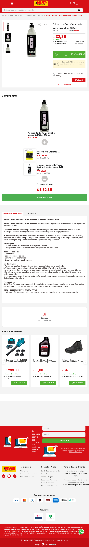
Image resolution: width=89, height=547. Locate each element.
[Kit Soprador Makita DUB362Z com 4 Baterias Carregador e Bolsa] (22, 320)
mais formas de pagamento (77, 28)
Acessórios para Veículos (34, 2)
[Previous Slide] (3, 321)
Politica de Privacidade (75, 452)
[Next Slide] (85, 321)
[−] (49, 41)
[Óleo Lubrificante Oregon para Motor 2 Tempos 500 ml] (66, 320)
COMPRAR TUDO (44, 180)
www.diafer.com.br (62, 540)
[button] (32, 11)
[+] (58, 41)
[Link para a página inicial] (3, 2)
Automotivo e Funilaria (14, 2)
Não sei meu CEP (64, 67)
